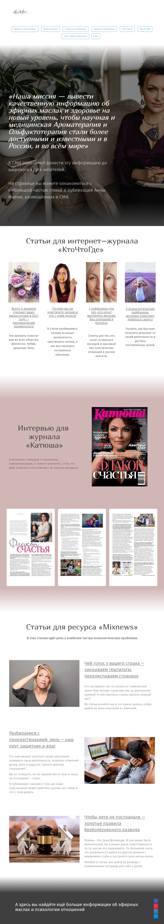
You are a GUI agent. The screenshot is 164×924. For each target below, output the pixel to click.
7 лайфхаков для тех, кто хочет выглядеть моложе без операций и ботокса (101, 316)
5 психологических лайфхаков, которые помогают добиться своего (140, 314)
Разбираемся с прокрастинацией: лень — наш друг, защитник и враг (41, 739)
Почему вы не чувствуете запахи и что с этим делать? (62, 312)
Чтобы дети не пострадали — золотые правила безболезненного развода (114, 823)
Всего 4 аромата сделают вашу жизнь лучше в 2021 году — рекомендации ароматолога (23, 317)
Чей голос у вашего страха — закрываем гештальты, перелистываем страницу (114, 670)
